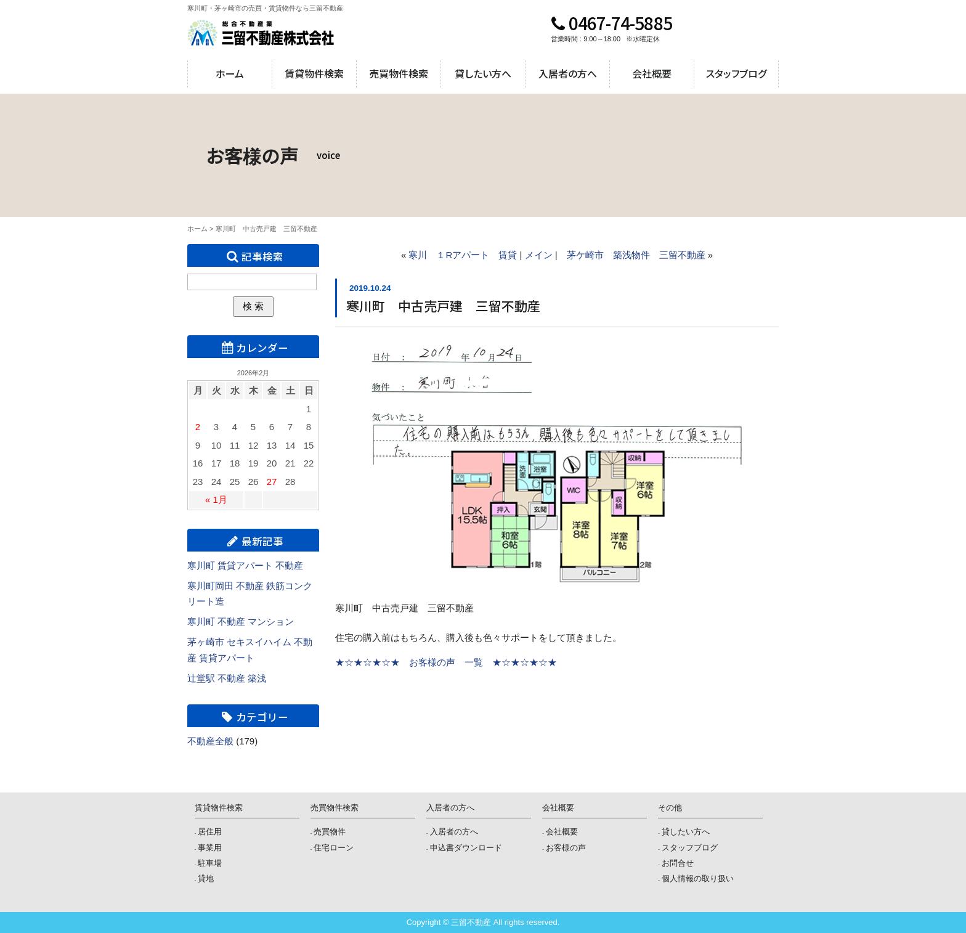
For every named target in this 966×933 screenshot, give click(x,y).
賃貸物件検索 (314, 73)
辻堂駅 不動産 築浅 (226, 678)
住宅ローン (334, 847)
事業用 (210, 847)
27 (272, 481)
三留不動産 (261, 33)
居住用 (210, 831)
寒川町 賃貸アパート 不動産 (245, 565)
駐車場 (210, 863)
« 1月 (216, 499)
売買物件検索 (398, 73)
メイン (539, 255)
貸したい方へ (483, 73)
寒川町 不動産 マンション (240, 621)
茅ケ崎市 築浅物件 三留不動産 (636, 255)
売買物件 (330, 831)
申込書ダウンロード (466, 847)
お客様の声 (566, 847)
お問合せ (678, 863)
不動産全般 (210, 741)
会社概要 (652, 73)
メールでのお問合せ (747, 33)
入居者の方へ (567, 73)
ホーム (230, 73)
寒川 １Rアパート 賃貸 (462, 255)
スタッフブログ (736, 73)
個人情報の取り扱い (698, 878)
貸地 (206, 878)
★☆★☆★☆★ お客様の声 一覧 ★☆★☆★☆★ (446, 662)
